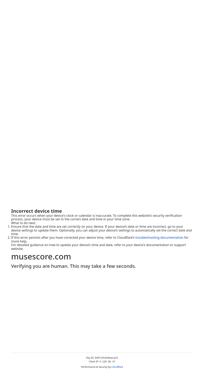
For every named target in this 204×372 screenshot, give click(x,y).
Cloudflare (117, 367)
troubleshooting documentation (159, 237)
